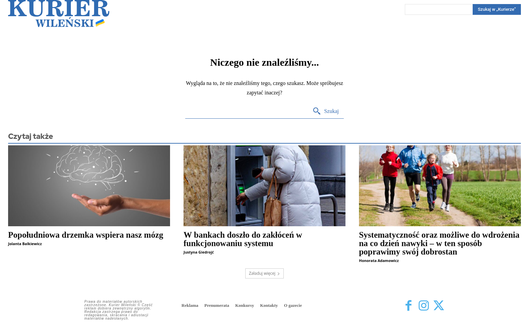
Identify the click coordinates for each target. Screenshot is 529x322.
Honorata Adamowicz (379, 260)
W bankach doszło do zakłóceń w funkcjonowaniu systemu (243, 239)
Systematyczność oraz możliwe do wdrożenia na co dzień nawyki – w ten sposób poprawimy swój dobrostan (439, 243)
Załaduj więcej (264, 273)
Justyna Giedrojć (199, 252)
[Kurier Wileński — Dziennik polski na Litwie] (58, 13)
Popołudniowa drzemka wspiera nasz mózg (85, 234)
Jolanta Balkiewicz (25, 243)
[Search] (497, 9)
